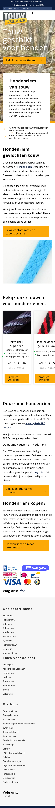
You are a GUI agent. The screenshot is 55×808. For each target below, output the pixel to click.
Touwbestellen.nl (10, 732)
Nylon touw (8, 641)
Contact (6, 749)
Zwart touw (8, 728)
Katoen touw (9, 628)
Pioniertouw (8, 681)
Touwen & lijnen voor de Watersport (19, 724)
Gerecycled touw (10, 715)
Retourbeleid (9, 774)
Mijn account (9, 778)
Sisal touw (7, 649)
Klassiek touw (9, 719)
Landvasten (8, 673)
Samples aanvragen (12, 761)
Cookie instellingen (11, 782)
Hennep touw (9, 620)
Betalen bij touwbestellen (14, 740)
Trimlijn (6, 690)
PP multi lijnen (24, 166)
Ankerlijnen (8, 664)
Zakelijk (6, 757)
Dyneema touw (10, 711)
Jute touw (7, 624)
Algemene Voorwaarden (14, 765)
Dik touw (11, 704)
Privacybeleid (9, 770)
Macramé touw (10, 653)
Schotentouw (9, 685)
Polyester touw (10, 645)
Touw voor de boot (19, 658)
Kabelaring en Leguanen (14, 669)
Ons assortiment (17, 608)
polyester (39, 472)
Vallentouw (8, 694)
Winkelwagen (9, 744)
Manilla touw (9, 632)
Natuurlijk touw (10, 636)
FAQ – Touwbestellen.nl (13, 753)
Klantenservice (9, 736)
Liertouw (7, 677)
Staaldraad (8, 615)
